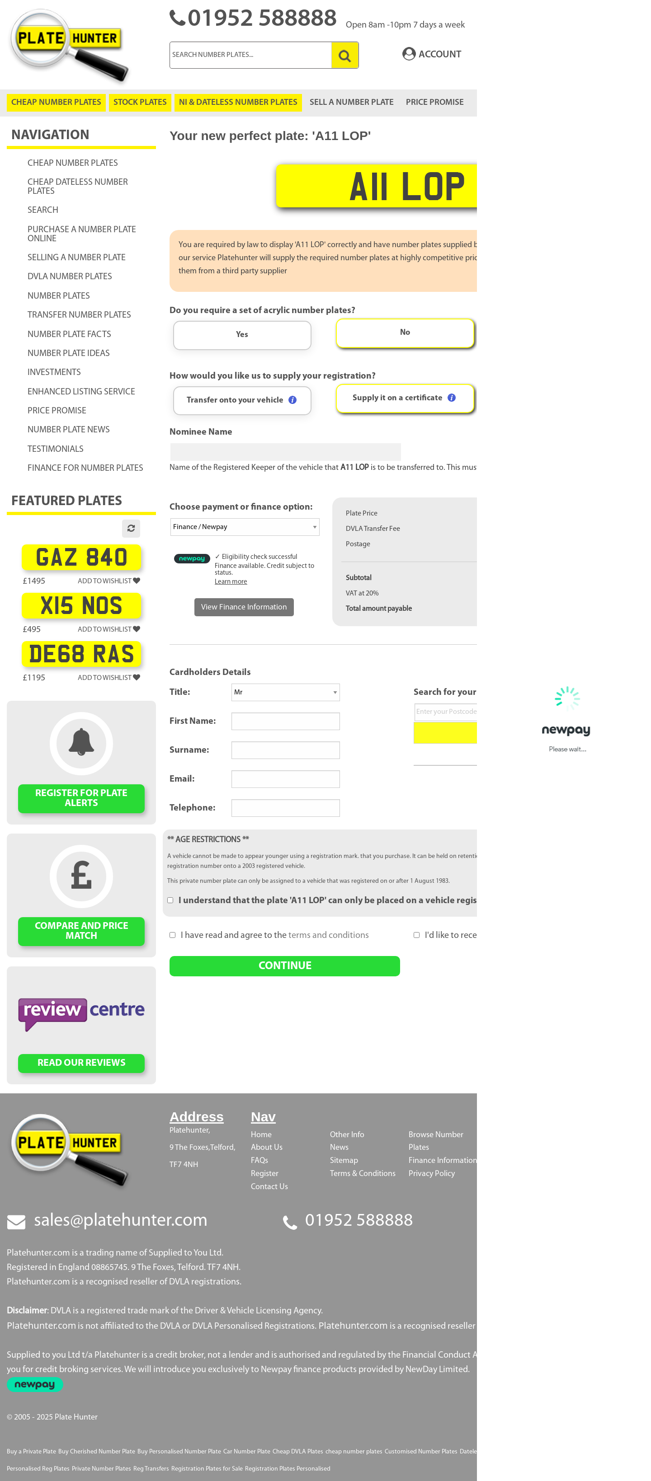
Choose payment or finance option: (241, 507)
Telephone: (192, 808)
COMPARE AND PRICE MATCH (81, 931)
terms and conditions (328, 935)
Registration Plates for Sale (207, 1469)
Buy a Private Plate (31, 1451)
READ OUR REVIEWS (82, 1063)
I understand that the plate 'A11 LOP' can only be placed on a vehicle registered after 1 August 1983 (373, 900)
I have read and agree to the (269, 935)
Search (529, 732)
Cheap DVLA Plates (298, 1451)
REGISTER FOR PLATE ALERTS (81, 798)
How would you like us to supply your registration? (273, 376)
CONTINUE (285, 966)
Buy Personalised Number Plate (179, 1451)
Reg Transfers (151, 1469)
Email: (182, 779)
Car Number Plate (246, 1451)
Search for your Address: (464, 692)
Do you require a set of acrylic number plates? (262, 310)
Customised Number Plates (421, 1451)
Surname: (189, 750)
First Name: (193, 721)
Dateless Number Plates (491, 1451)
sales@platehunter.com (121, 1221)
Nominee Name (201, 432)
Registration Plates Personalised (287, 1469)
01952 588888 (359, 1221)
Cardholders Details (210, 672)
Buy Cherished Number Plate (96, 1451)
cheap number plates (354, 1451)
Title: (180, 692)
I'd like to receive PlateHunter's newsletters (501, 935)
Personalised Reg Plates (38, 1469)
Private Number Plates (101, 1469)
